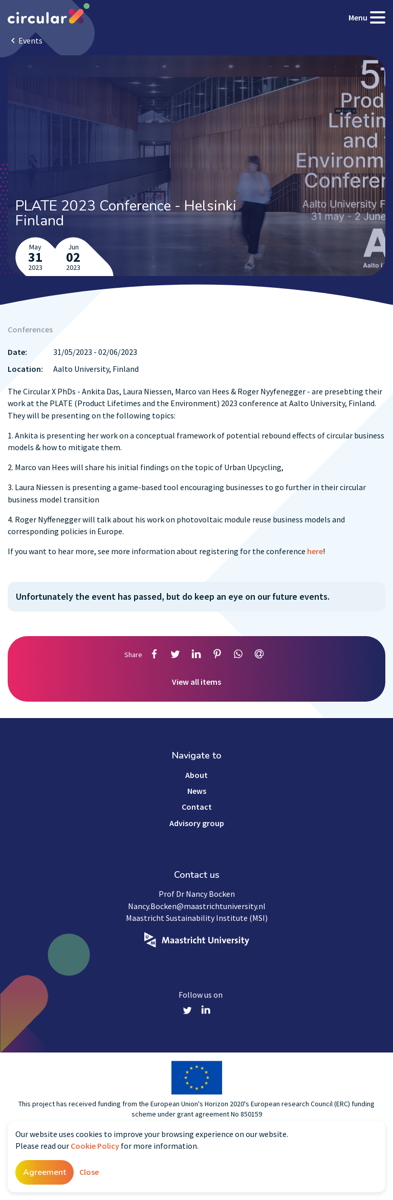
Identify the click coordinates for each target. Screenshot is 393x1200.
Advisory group (196, 823)
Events (30, 40)
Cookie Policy (95, 1146)
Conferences (30, 329)
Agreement (44, 1172)
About (196, 775)
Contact (197, 807)
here (315, 551)
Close (89, 1172)
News (196, 791)
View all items (196, 682)
